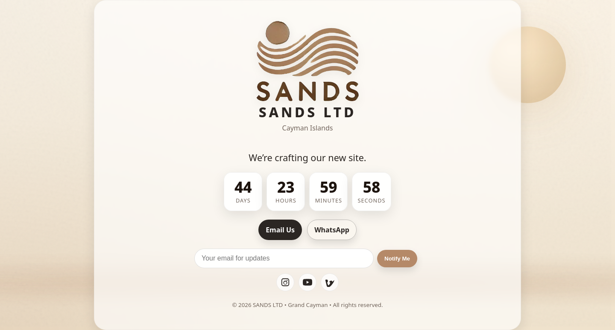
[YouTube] (307, 282)
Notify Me (397, 258)
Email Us (280, 229)
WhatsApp (331, 229)
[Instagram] (285, 282)
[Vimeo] (330, 282)
